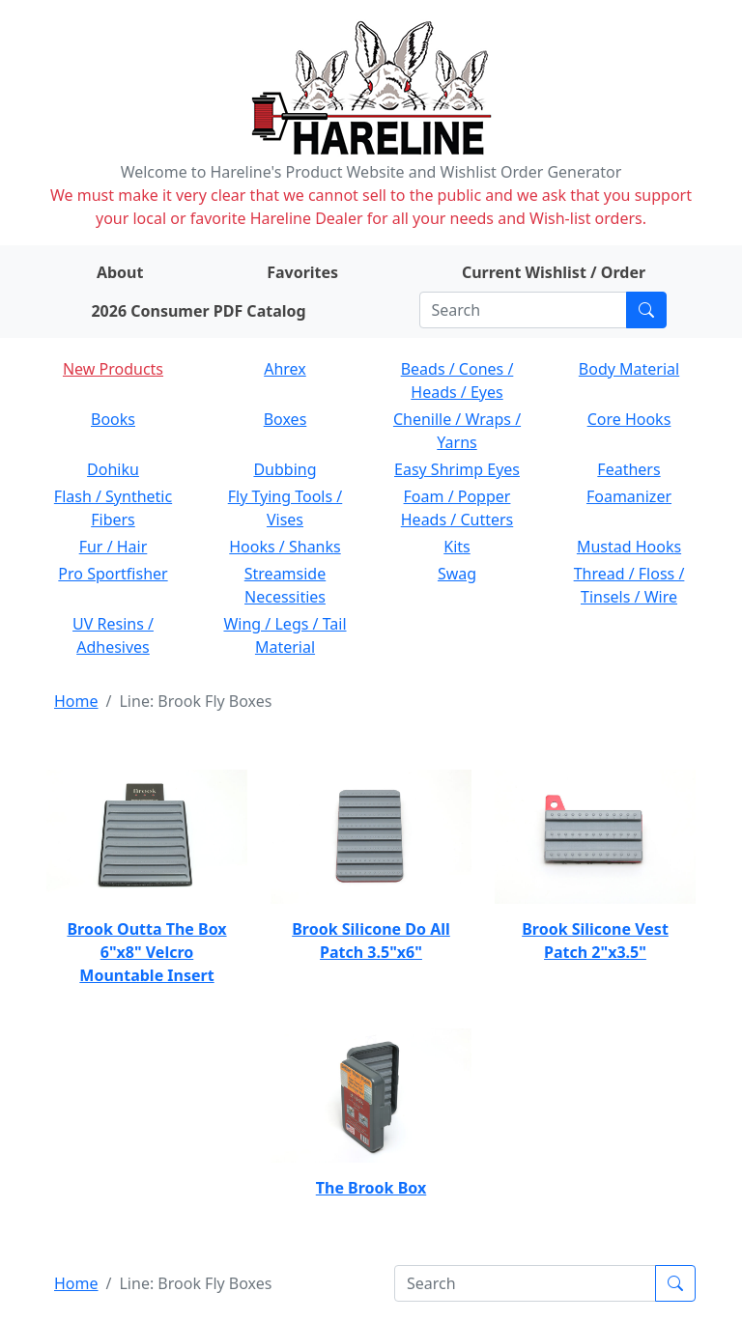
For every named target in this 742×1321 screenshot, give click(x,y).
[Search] (523, 310)
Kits (456, 546)
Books (113, 419)
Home (76, 701)
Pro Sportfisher (112, 573)
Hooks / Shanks (284, 546)
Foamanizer (628, 496)
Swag (457, 573)
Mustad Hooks (629, 546)
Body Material (629, 368)
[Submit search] (646, 310)
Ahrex (285, 368)
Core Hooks (629, 419)
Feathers (628, 469)
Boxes (285, 419)
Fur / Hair (113, 546)
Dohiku (113, 469)
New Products (113, 368)
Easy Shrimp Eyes (457, 469)
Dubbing (284, 469)
